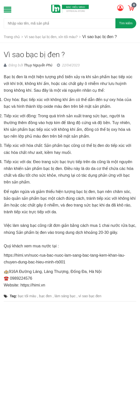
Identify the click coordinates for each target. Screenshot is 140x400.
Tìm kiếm (125, 23)
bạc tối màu (27, 296)
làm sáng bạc (65, 296)
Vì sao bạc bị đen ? (34, 54)
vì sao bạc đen (90, 296)
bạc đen (45, 296)
